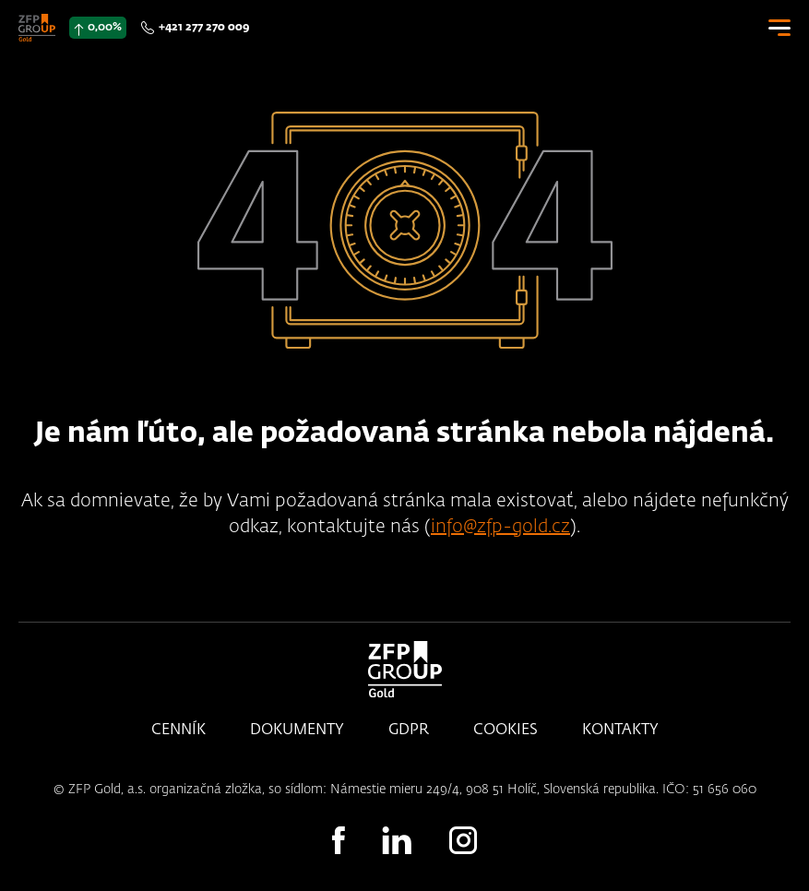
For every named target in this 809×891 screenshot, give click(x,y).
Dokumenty (297, 730)
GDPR (408, 730)
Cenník (178, 730)
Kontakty (620, 730)
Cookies (505, 730)
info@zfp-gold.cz (500, 526)
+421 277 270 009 (204, 27)
